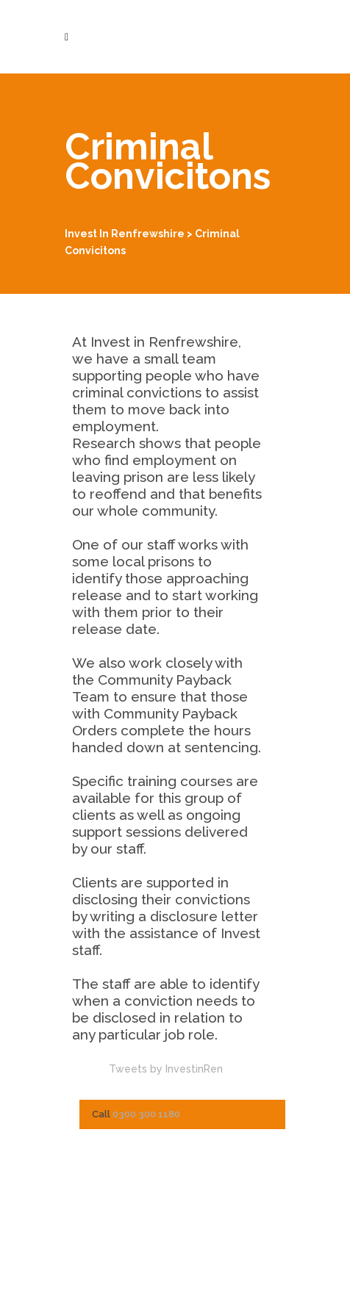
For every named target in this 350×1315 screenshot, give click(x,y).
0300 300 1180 (146, 1114)
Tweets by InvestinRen (166, 1069)
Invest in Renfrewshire (125, 233)
